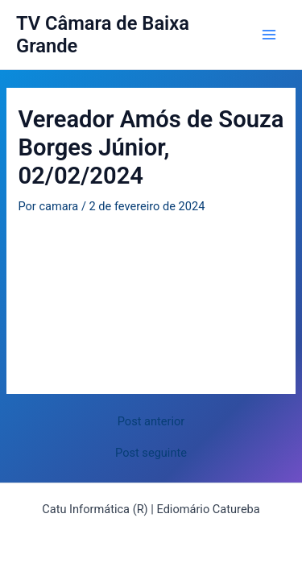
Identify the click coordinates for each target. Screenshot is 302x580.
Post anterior (151, 422)
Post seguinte (151, 453)
